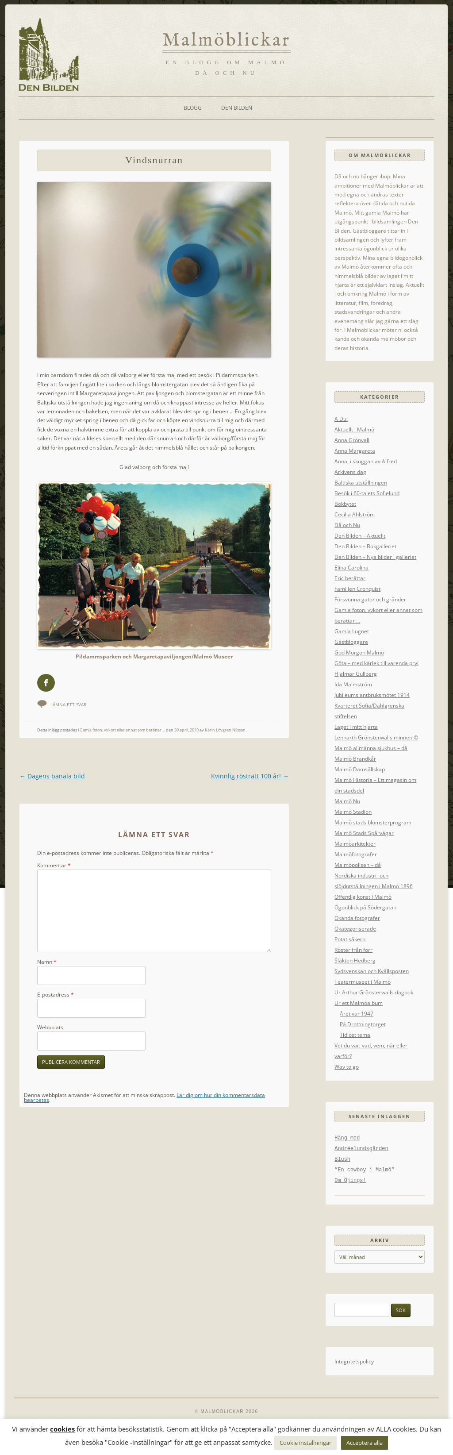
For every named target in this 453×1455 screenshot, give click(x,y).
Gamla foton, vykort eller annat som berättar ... (122, 731)
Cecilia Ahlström (354, 514)
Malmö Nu (347, 800)
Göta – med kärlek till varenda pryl (376, 662)
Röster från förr (353, 949)
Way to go (346, 1066)
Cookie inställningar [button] (305, 1443)
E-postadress (55, 995)
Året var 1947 (356, 1013)
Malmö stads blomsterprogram (372, 822)
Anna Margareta (354, 450)
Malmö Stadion (353, 811)
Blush (342, 1159)
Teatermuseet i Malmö (362, 981)
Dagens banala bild (52, 777)
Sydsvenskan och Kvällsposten (371, 970)
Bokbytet (345, 503)
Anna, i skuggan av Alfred (365, 461)
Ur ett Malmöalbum (358, 1002)
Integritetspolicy (354, 1361)
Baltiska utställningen (360, 482)
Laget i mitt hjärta (356, 726)
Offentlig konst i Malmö (363, 896)
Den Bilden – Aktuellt (359, 535)
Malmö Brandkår (355, 758)
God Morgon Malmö (359, 652)
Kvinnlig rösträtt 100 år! (250, 777)
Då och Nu (347, 524)
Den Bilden (236, 108)
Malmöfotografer (355, 854)
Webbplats (50, 1028)
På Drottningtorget (363, 1024)
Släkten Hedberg (355, 960)
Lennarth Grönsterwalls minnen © (376, 737)
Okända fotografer (357, 917)
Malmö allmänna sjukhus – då (370, 747)
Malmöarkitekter (355, 843)
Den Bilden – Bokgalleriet (365, 546)
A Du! (341, 418)
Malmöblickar (226, 40)
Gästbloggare (351, 641)
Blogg (193, 108)
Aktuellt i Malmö (354, 429)
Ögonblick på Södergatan (365, 907)
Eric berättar (349, 577)
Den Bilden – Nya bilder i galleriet (375, 556)
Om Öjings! (350, 1181)
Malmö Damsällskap (359, 769)
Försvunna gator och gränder (370, 599)
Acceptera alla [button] (364, 1443)
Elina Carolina (351, 567)
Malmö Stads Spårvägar (364, 832)
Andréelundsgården (361, 1149)
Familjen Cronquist (357, 588)
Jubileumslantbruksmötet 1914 (372, 694)
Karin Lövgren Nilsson (225, 731)
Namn (47, 962)
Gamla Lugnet (351, 631)
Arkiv (379, 1240)
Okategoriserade (355, 928)
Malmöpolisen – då (357, 864)
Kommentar (54, 866)
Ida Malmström (353, 684)
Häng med (347, 1138)
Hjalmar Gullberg (355, 673)
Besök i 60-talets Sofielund (366, 493)
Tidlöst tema (355, 1034)
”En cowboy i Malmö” (364, 1170)
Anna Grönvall (351, 439)
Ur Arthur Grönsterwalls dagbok (373, 992)
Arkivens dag (350, 471)
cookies (62, 1428)
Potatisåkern (349, 939)
